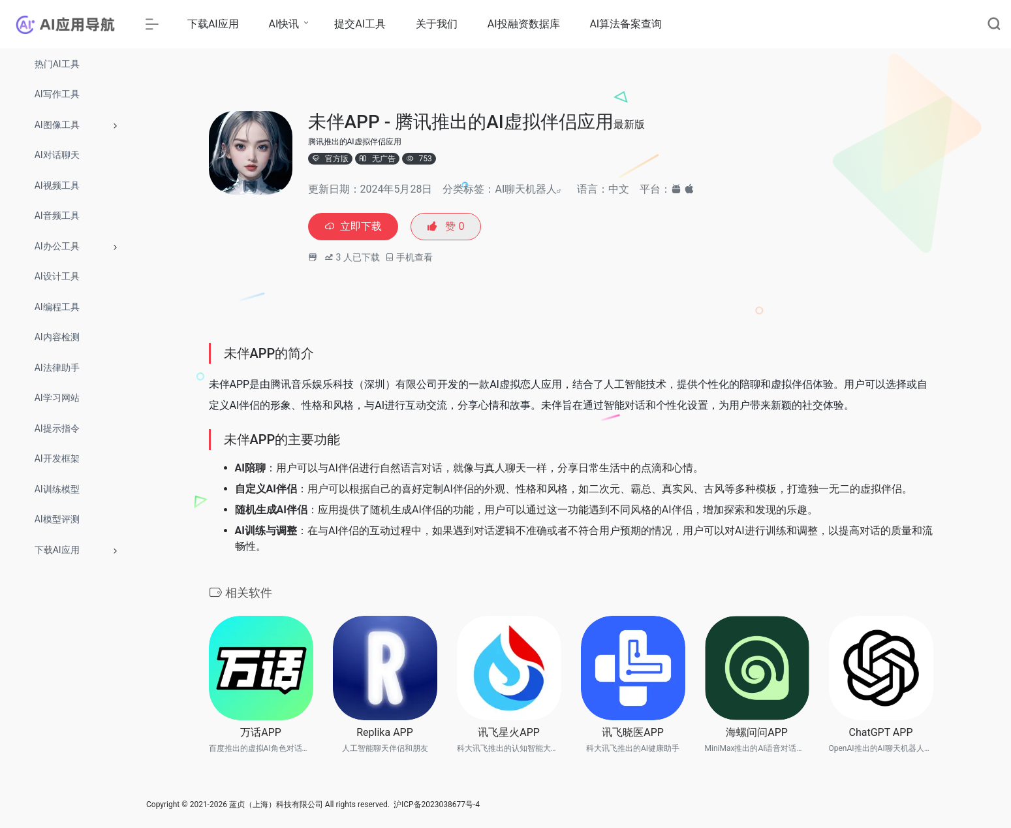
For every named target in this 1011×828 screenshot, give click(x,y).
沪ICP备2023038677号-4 (437, 806)
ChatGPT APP (881, 733)
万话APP (260, 733)
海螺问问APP (757, 733)
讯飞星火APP (509, 733)
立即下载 (356, 227)
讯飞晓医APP (633, 733)
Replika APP (384, 733)
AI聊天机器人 (526, 189)
